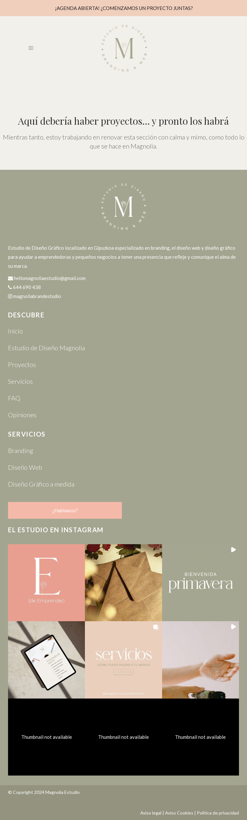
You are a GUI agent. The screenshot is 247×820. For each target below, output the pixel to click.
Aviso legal (150, 812)
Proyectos (22, 364)
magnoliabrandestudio (37, 296)
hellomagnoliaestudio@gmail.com (50, 278)
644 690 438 (27, 287)
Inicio (15, 331)
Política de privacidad (218, 812)
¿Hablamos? (65, 510)
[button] (46, 582)
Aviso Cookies (179, 812)
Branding (20, 450)
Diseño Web (25, 467)
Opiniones (22, 415)
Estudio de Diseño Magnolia (46, 348)
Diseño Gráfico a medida (41, 484)
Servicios (20, 381)
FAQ (14, 398)
